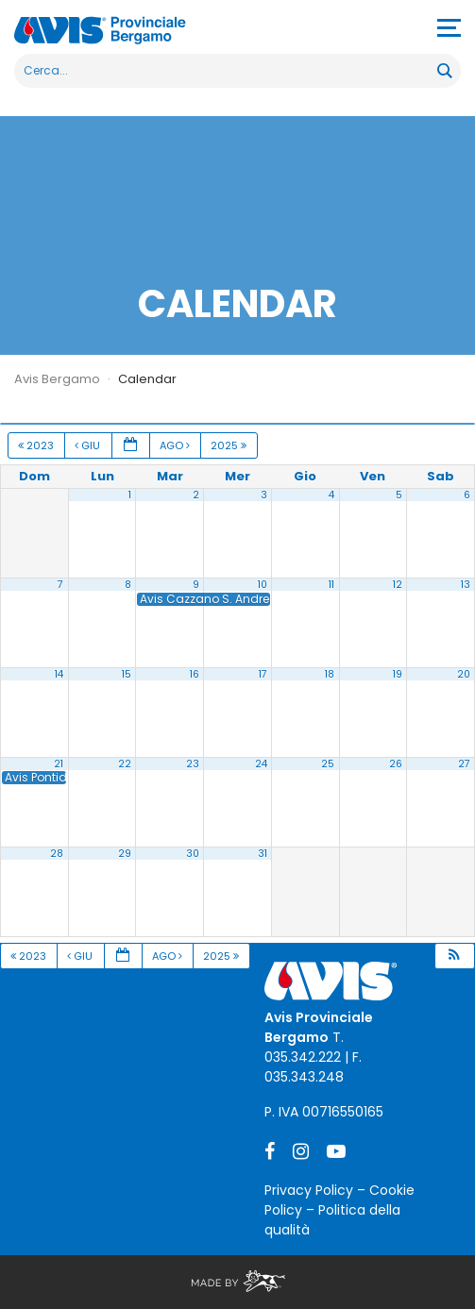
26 (395, 764)
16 (194, 674)
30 (192, 854)
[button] (454, 956)
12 (397, 585)
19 (397, 674)
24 (261, 764)
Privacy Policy (308, 1190)
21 (58, 764)
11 (331, 585)
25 (327, 764)
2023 (37, 445)
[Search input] (227, 71)
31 (262, 854)
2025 (230, 445)
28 (56, 854)
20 (463, 674)
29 (124, 854)
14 (59, 674)
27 (464, 764)
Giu (89, 445)
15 (126, 674)
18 (329, 674)
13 (465, 585)
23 (192, 764)
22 (124, 764)
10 (262, 585)
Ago (176, 445)
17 (263, 674)
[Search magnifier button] (443, 70)
